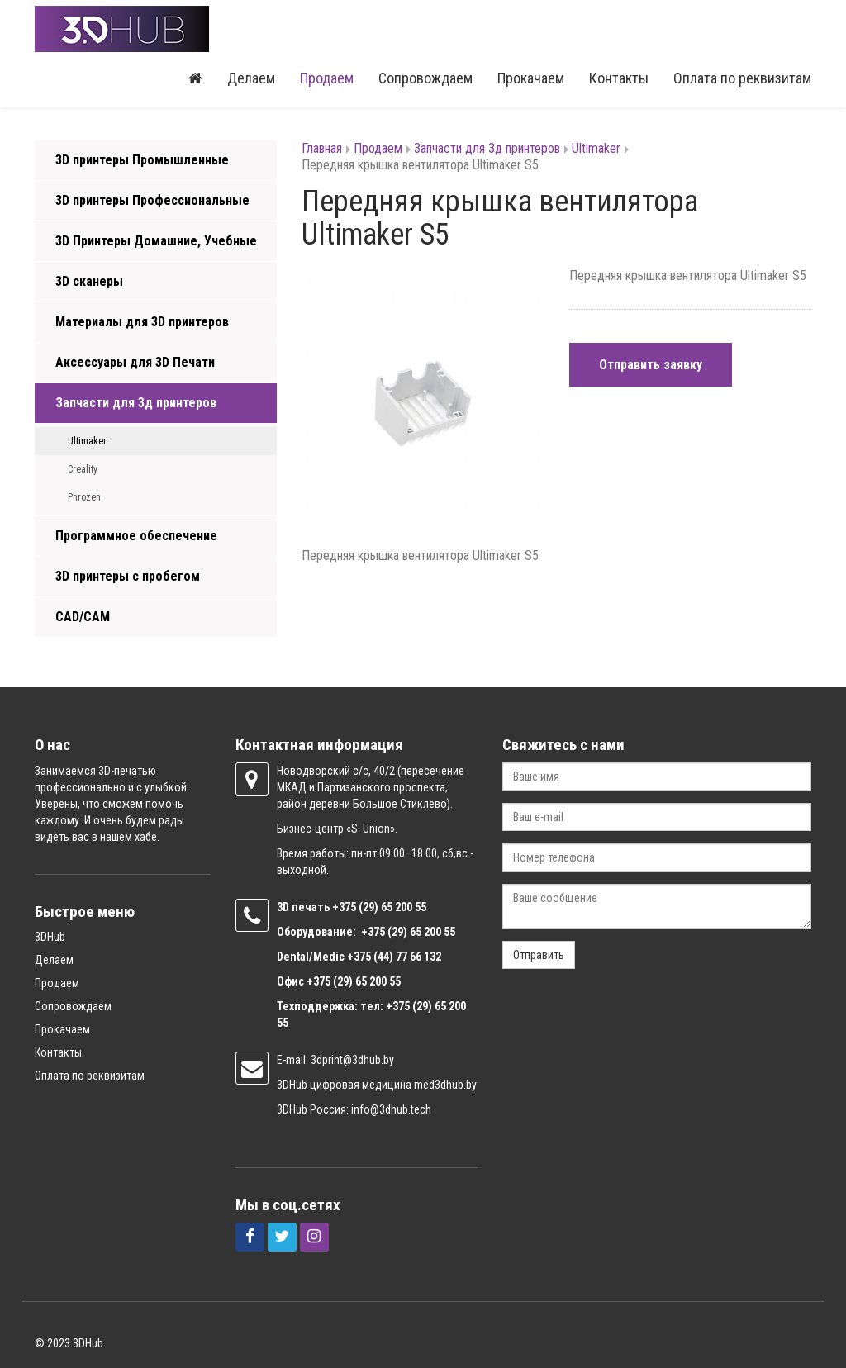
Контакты (619, 78)
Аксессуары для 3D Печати (135, 362)
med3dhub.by (445, 1084)
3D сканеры (89, 281)
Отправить (538, 955)
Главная (322, 148)
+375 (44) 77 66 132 (394, 956)
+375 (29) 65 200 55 (354, 981)
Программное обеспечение (136, 536)
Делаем (251, 78)
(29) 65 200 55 (392, 907)
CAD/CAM (82, 617)
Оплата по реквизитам (742, 78)
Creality (82, 469)
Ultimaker (87, 441)
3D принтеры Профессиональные (152, 200)
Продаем (327, 78)
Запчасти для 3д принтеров (135, 403)
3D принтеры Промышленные (142, 160)
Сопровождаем (425, 78)
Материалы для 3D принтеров (142, 322)
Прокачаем (530, 78)
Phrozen (84, 497)
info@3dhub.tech (391, 1109)
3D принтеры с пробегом (127, 576)
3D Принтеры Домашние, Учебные (156, 241)
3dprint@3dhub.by (352, 1059)
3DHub (50, 936)
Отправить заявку (650, 365)
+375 (345, 907)
